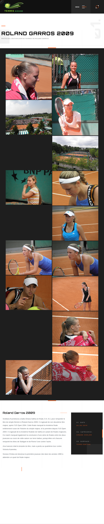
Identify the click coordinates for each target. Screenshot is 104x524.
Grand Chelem (84, 435)
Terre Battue (84, 444)
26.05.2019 (82, 425)
